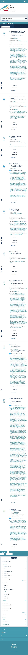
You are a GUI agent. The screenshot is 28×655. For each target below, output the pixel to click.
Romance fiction (7, 604)
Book (5, 573)
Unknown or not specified (9, 589)
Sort (2, 25)
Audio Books (6, 577)
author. (17, 35)
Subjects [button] (4, 600)
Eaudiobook (6, 579)
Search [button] (14, 635)
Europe (5, 606)
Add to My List (13, 90)
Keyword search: (4, 16)
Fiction (5, 596)
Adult (5, 585)
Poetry (5, 598)
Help (2, 639)
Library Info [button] (14, 632)
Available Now (6, 566)
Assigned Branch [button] (6, 624)
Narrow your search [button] (6, 561)
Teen (5, 587)
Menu (3, 1)
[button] (21, 26)
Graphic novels (6, 608)
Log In (26, 1)
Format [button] (4, 568)
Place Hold (9, 88)
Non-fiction (6, 594)
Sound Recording (7, 575)
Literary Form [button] (5, 591)
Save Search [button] (14, 558)
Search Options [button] (4, 20)
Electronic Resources (8, 571)
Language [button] (4, 614)
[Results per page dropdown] (8, 23)
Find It (8, 83)
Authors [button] (4, 617)
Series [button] (4, 619)
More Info (9, 85)
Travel (5, 610)
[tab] (21, 26)
